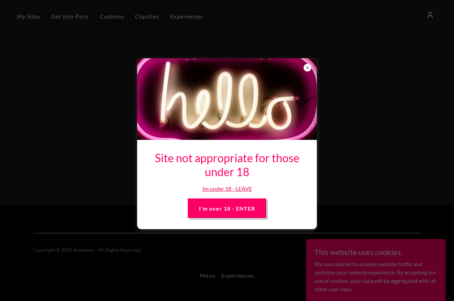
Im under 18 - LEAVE (227, 188)
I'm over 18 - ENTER (227, 208)
